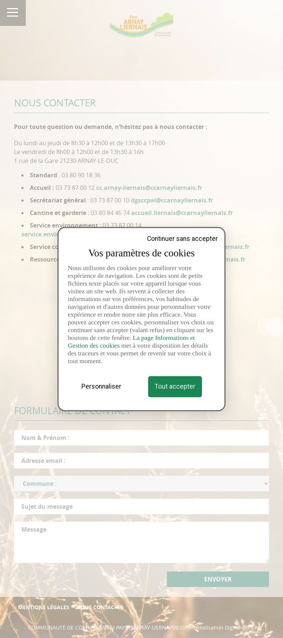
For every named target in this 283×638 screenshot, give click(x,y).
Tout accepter (175, 386)
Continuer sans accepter (182, 239)
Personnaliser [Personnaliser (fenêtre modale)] (101, 386)
